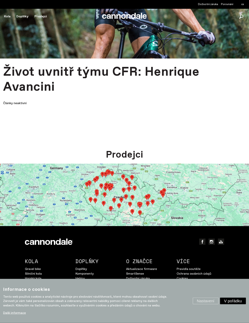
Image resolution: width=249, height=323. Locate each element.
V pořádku (233, 301)
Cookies (182, 278)
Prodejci (40, 16)
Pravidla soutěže (189, 269)
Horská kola (33, 278)
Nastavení (205, 301)
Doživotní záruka (208, 4)
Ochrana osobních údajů (194, 274)
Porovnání (227, 4)
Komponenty (84, 274)
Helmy (80, 278)
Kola (7, 16)
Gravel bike (33, 269)
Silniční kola (33, 274)
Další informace (14, 313)
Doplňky (22, 16)
